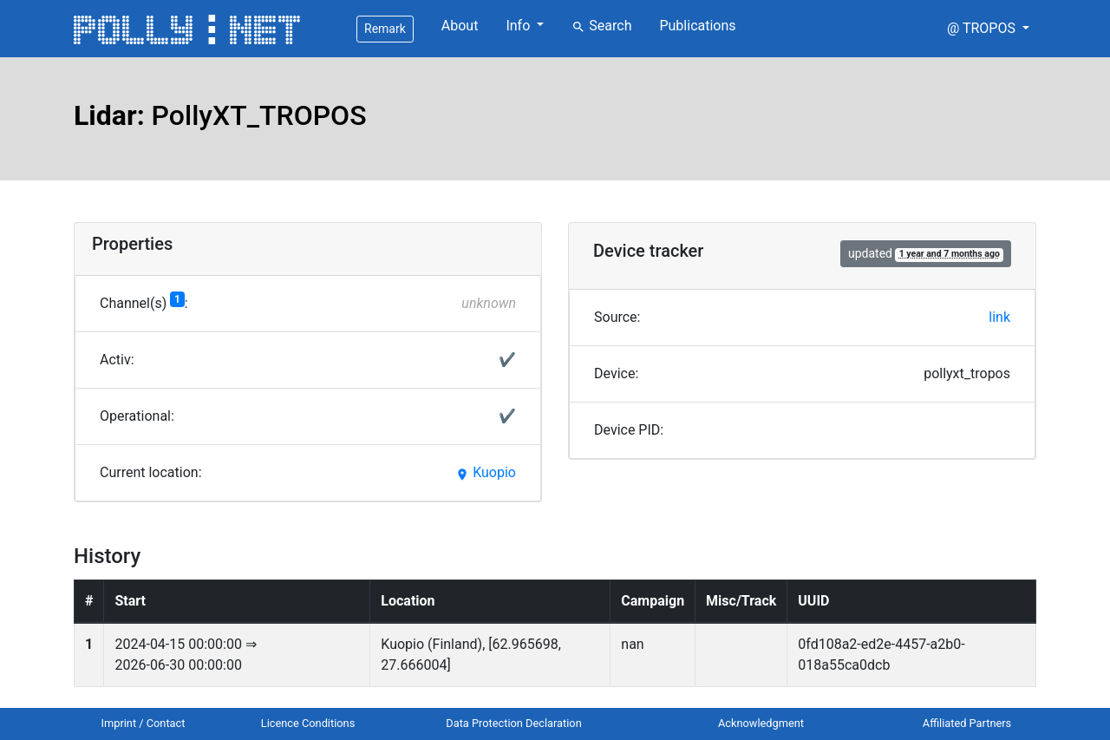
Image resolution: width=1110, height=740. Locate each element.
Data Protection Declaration (513, 723)
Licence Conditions (308, 723)
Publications (697, 25)
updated (925, 253)
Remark (385, 29)
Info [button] (519, 25)
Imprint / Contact (143, 723)
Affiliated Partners (967, 723)
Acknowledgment (761, 723)
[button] (988, 28)
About (460, 25)
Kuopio (485, 472)
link (999, 317)
